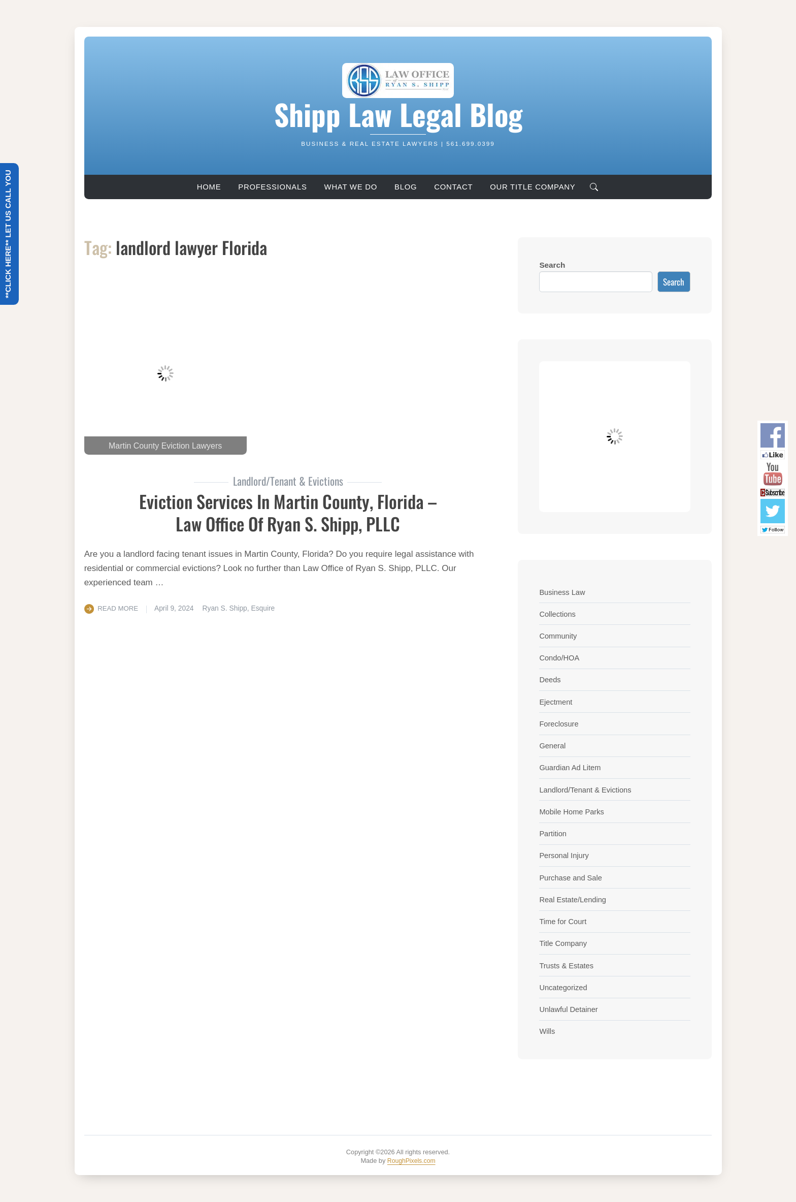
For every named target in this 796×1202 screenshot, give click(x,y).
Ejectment (556, 702)
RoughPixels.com (411, 1160)
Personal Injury (565, 855)
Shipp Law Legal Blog (398, 113)
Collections (558, 614)
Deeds (550, 679)
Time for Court (563, 921)
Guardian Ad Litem (571, 767)
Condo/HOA (560, 657)
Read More (118, 608)
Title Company (564, 943)
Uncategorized (564, 987)
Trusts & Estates (567, 965)
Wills (547, 1031)
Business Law (563, 592)
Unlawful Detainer (570, 1009)
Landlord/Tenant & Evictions (587, 789)
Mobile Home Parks (573, 811)
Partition (553, 833)
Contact (453, 187)
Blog (405, 187)
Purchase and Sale (572, 877)
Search (552, 265)
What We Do (350, 187)
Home (209, 187)
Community (558, 635)
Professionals (272, 187)
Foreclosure (559, 723)
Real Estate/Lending (574, 899)
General (553, 745)
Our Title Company (532, 187)
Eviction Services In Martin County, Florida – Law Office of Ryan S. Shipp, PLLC (288, 511)
